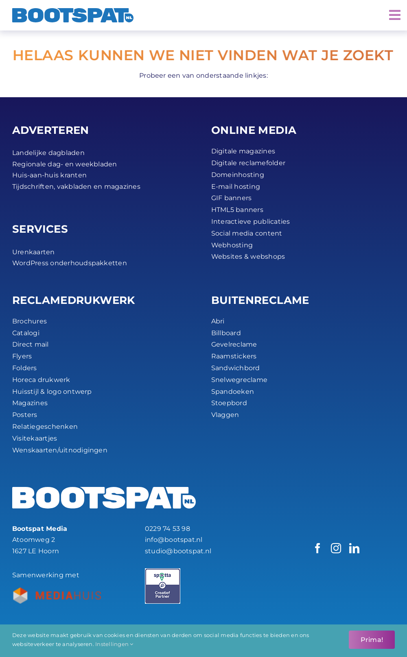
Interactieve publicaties (250, 221)
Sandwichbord (235, 368)
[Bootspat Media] (72, 11)
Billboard (226, 333)
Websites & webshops (248, 256)
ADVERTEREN (50, 130)
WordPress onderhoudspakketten (69, 263)
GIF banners (231, 198)
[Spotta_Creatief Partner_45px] (162, 571)
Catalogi (25, 333)
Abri (218, 321)
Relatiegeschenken (45, 426)
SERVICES (40, 229)
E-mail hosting (235, 186)
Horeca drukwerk (41, 380)
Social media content (246, 233)
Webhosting (232, 245)
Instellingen (114, 644)
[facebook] (318, 548)
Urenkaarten (33, 252)
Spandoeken (232, 391)
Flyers (22, 356)
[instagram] (336, 548)
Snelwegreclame (239, 380)
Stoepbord (229, 403)
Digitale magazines (243, 151)
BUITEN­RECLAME (260, 300)
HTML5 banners (237, 210)
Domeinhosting (237, 175)
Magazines (30, 403)
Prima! (372, 640)
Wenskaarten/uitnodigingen (59, 450)
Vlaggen (225, 415)
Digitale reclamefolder (248, 163)
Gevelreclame (234, 344)
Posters (24, 415)
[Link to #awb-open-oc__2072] (394, 15)
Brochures (29, 321)
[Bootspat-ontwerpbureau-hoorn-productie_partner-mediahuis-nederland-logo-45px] (56, 590)
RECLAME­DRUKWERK (73, 300)
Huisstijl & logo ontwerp (52, 391)
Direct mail (30, 344)
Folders (24, 368)
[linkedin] (354, 548)
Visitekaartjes (34, 438)
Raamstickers (234, 356)
